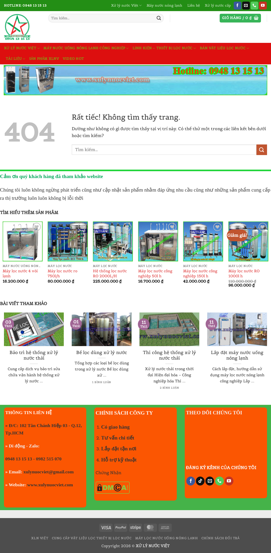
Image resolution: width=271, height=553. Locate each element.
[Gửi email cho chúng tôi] (246, 6)
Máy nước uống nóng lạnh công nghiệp (86, 48)
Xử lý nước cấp (218, 5)
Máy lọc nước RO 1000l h (244, 273)
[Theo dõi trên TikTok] (200, 481)
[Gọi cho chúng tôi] (254, 6)
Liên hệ (193, 5)
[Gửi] (158, 18)
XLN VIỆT (39, 538)
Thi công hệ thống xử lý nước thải (169, 355)
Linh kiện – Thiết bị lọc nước (164, 48)
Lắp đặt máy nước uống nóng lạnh (237, 355)
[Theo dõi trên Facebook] (237, 6)
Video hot (73, 58)
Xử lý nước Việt (126, 5)
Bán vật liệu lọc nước (224, 48)
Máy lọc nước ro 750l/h (62, 273)
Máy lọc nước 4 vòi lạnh (20, 273)
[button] (240, 18)
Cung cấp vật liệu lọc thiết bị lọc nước (92, 538)
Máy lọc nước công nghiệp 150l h (200, 273)
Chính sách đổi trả (220, 538)
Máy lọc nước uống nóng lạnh (166, 538)
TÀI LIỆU (15, 58)
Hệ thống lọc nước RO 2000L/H (110, 273)
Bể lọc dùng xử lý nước (101, 352)
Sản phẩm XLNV (44, 58)
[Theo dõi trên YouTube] (263, 6)
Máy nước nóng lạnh (164, 5)
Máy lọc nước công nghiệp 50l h (155, 273)
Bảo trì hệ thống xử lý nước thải (34, 355)
